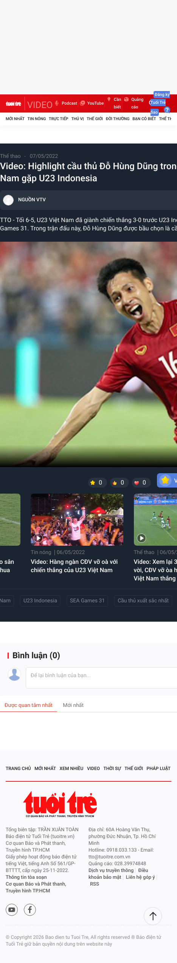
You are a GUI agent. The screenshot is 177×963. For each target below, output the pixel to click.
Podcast (65, 103)
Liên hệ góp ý (140, 877)
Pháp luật (159, 768)
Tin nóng (37, 118)
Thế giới (95, 118)
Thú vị (77, 118)
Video (93, 768)
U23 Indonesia (40, 601)
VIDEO (40, 105)
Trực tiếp (58, 118)
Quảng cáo (133, 103)
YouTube (91, 103)
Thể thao (10, 156)
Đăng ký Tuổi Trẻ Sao (160, 103)
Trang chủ (18, 768)
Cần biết (113, 103)
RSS (94, 884)
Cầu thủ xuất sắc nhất (143, 601)
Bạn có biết (144, 118)
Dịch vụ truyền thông (111, 870)
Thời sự (112, 768)
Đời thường (118, 118)
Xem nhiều (72, 768)
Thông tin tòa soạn (26, 877)
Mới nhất (15, 118)
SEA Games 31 (87, 601)
